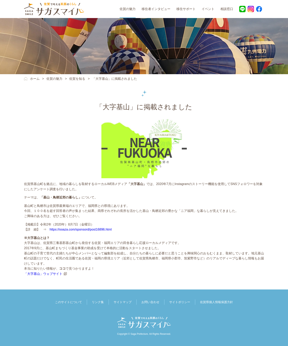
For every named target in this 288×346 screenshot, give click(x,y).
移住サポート (186, 9)
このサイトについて (68, 302)
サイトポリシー (179, 302)
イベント (208, 9)
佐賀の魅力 (128, 9)
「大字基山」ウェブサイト (43, 273)
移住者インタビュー (156, 9)
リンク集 (98, 302)
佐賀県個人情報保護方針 (216, 302)
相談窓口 (226, 9)
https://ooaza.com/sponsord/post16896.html (81, 229)
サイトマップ (123, 302)
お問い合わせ (150, 302)
